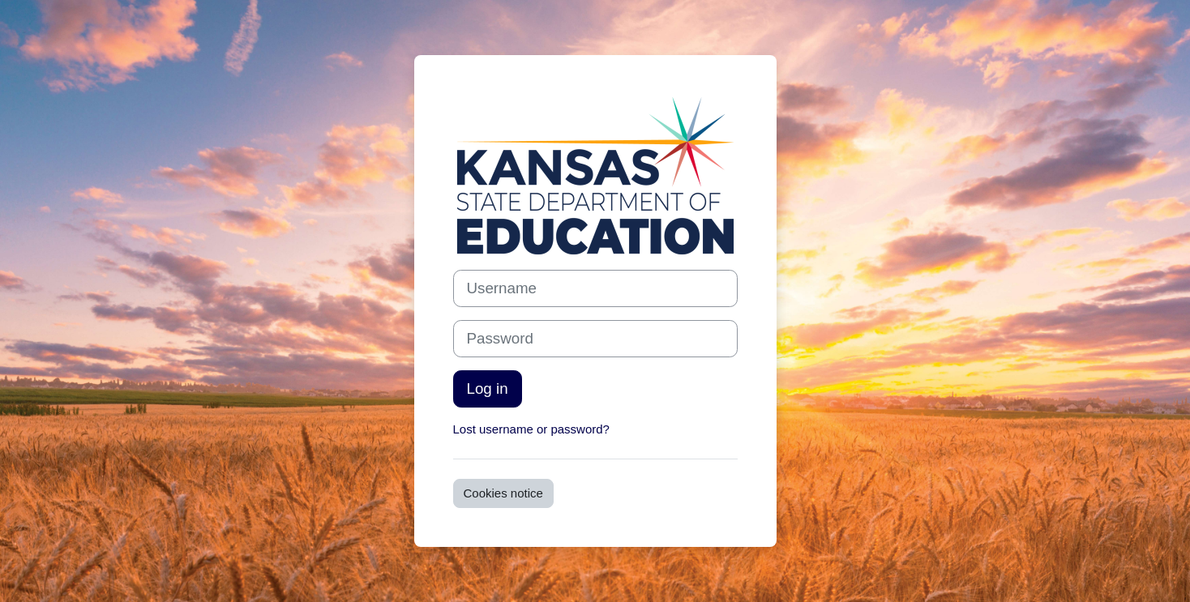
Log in (487, 388)
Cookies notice (503, 493)
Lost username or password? (531, 429)
